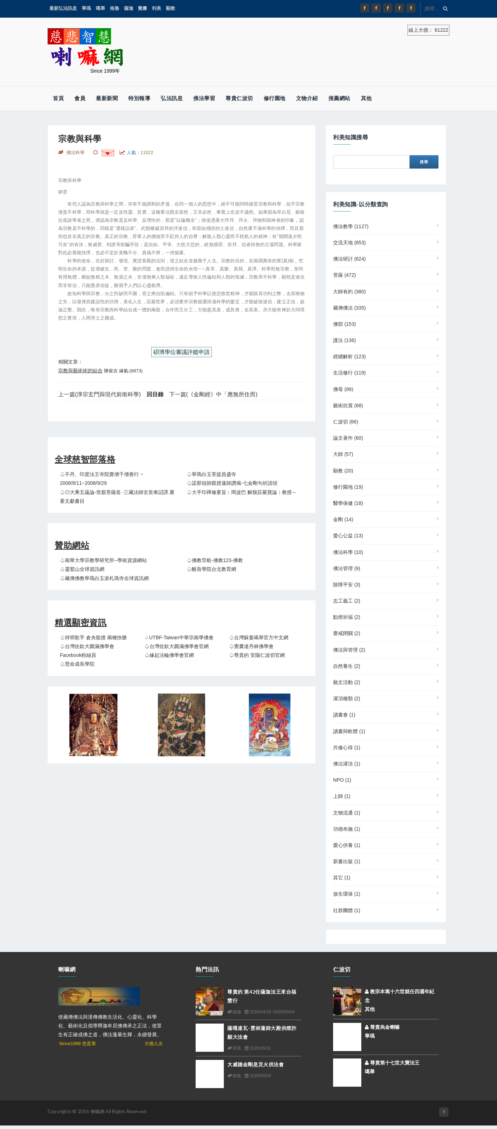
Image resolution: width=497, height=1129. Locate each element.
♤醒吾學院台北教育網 (211, 569)
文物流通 (346, 813)
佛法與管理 (349, 650)
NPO (342, 780)
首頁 (58, 98)
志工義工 (346, 601)
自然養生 (346, 666)
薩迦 (128, 8)
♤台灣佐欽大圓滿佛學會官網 (177, 646)
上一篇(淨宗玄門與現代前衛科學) (99, 394)
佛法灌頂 (346, 764)
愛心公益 (348, 535)
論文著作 (348, 438)
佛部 (344, 324)
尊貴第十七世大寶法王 (392, 1063)
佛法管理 (346, 568)
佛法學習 (204, 98)
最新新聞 (107, 98)
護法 (344, 340)
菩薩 (344, 275)
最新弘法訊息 (63, 8)
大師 (343, 454)
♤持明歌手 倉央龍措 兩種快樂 (93, 637)
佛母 (343, 389)
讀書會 (344, 715)
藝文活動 (346, 682)
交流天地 (349, 242)
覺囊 (142, 8)
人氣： (140, 152)
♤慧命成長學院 (77, 664)
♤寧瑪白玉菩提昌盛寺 (211, 474)
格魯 (114, 8)
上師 (341, 796)
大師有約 (349, 291)
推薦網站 (339, 98)
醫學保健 (348, 503)
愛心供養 (346, 845)
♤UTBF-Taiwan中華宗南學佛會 (179, 637)
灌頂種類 (346, 698)
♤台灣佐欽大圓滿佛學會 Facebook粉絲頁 (87, 650)
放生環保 (346, 894)
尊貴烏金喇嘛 (382, 1027)
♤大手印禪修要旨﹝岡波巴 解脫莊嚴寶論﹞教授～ (242, 492)
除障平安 (346, 584)
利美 (156, 8)
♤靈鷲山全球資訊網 (82, 569)
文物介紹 (307, 98)
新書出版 (346, 861)
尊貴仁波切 (239, 98)
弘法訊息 (172, 98)
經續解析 (349, 356)
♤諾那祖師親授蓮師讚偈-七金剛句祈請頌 (232, 483)
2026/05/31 (258, 1048)
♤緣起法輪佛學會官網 (169, 655)
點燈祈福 (346, 617)
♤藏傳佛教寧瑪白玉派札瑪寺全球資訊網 (104, 578)
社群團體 (346, 910)
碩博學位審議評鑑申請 (181, 352)
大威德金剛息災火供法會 (255, 1064)
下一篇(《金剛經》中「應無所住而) (213, 394)
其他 (366, 98)
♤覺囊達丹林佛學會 (251, 646)
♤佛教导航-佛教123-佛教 (215, 560)
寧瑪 (86, 8)
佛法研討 (349, 259)
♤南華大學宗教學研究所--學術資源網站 (103, 560)
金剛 (343, 519)
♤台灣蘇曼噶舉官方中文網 (258, 637)
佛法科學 (348, 552)
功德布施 (346, 829)
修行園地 (275, 98)
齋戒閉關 (346, 633)
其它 (341, 877)
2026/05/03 (258, 1075)
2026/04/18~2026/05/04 (269, 1011)
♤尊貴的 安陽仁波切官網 (257, 655)
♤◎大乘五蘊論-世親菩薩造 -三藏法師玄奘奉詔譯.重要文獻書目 (117, 496)
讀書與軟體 (349, 731)
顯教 (170, 8)
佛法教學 (350, 226)
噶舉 (100, 8)
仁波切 (345, 422)
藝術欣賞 (348, 405)
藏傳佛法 (349, 308)
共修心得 (346, 747)
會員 (79, 98)
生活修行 (349, 373)
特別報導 (139, 98)
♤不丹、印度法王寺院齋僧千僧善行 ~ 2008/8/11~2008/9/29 (101, 478)
